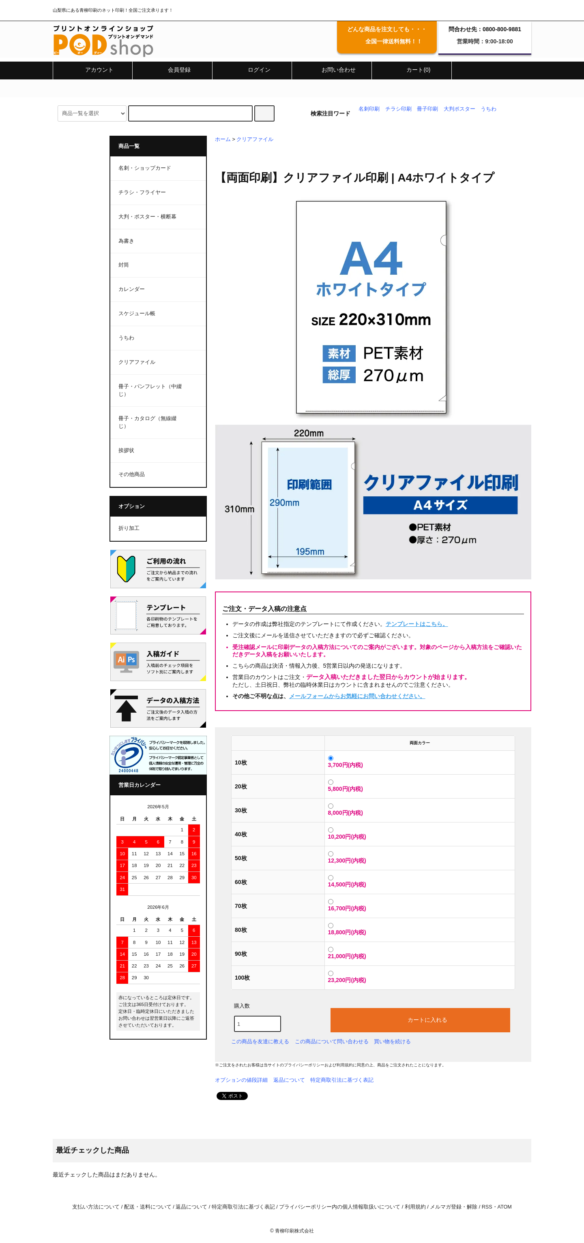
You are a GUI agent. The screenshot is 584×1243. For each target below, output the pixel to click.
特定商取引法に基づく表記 (342, 1080)
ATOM (505, 1207)
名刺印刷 (369, 109)
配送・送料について (148, 1207)
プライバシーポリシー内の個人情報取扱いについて (339, 1207)
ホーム (223, 139)
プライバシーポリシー (304, 1065)
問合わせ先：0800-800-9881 (485, 29)
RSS (487, 1207)
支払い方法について (96, 1207)
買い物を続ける (392, 1041)
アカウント (92, 70)
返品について (289, 1080)
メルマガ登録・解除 (453, 1207)
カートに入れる (420, 1019)
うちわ (488, 109)
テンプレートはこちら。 (417, 624)
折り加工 (129, 528)
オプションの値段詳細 (241, 1080)
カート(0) (411, 70)
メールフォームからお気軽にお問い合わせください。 (357, 696)
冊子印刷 (427, 109)
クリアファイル (254, 139)
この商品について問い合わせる (332, 1041)
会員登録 (172, 70)
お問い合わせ (332, 70)
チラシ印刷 (398, 109)
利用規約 (345, 1065)
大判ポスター (459, 109)
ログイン (252, 70)
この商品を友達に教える (260, 1041)
